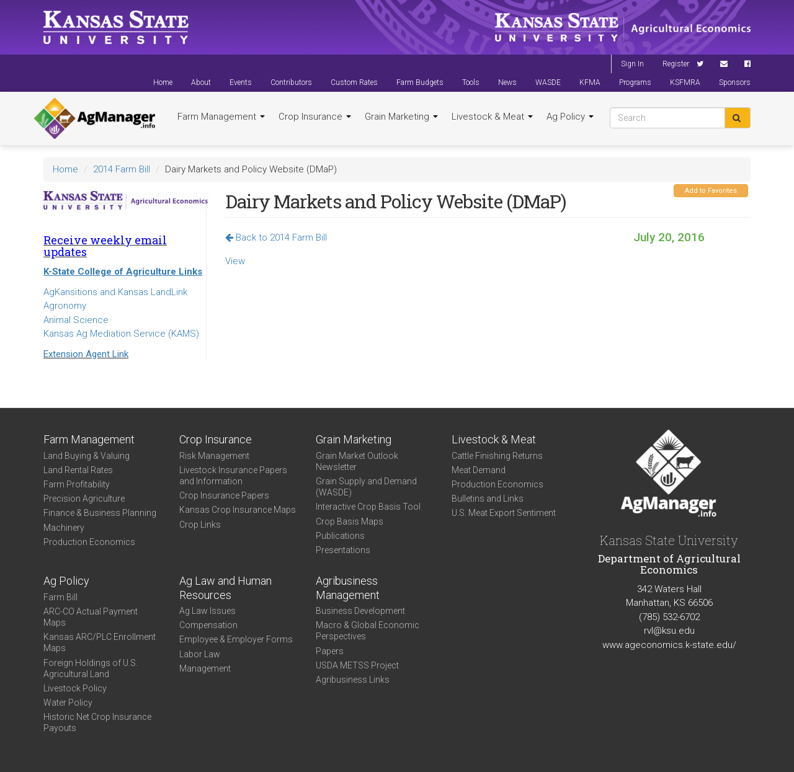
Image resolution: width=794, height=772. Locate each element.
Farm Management (221, 116)
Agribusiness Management (348, 587)
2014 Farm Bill (121, 169)
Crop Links (200, 525)
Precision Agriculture (84, 499)
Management (205, 668)
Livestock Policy (75, 688)
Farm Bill (60, 597)
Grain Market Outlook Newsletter (357, 461)
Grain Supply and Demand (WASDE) (366, 486)
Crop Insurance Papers (224, 495)
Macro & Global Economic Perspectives (367, 630)
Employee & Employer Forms (236, 639)
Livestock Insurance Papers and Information (233, 475)
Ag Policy (570, 116)
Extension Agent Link (85, 354)
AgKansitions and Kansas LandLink (115, 292)
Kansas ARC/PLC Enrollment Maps (99, 642)
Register (675, 64)
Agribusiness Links (353, 680)
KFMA (589, 82)
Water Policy (67, 703)
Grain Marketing (401, 116)
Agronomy (64, 305)
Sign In (632, 64)
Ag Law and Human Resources (225, 587)
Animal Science (76, 320)
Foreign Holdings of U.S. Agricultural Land (90, 668)
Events (241, 82)
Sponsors (735, 82)
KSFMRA (685, 82)
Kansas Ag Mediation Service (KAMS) (121, 333)
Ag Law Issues (207, 611)
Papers (330, 651)
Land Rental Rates (78, 470)
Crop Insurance (315, 116)
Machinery (63, 528)
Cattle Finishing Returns (497, 456)
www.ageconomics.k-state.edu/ (669, 644)
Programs (635, 82)
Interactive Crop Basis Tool (368, 507)
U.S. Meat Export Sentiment (504, 513)
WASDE (548, 82)
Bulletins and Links (488, 499)
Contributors (291, 82)
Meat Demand (479, 470)
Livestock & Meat (492, 116)
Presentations (343, 550)
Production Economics (89, 542)
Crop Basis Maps (349, 521)
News (507, 82)
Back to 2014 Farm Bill (276, 237)
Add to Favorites (711, 191)
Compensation (208, 625)
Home (162, 82)
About (201, 82)
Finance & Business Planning (99, 513)
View (235, 261)
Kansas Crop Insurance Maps (237, 510)
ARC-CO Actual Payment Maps (90, 617)
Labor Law (199, 654)
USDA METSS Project (357, 665)
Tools (471, 82)
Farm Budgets (420, 82)
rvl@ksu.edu (669, 630)
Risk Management (214, 456)
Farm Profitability (76, 484)
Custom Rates (354, 82)
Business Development (360, 611)
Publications (340, 536)
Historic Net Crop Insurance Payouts (97, 722)
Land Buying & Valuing (86, 456)
